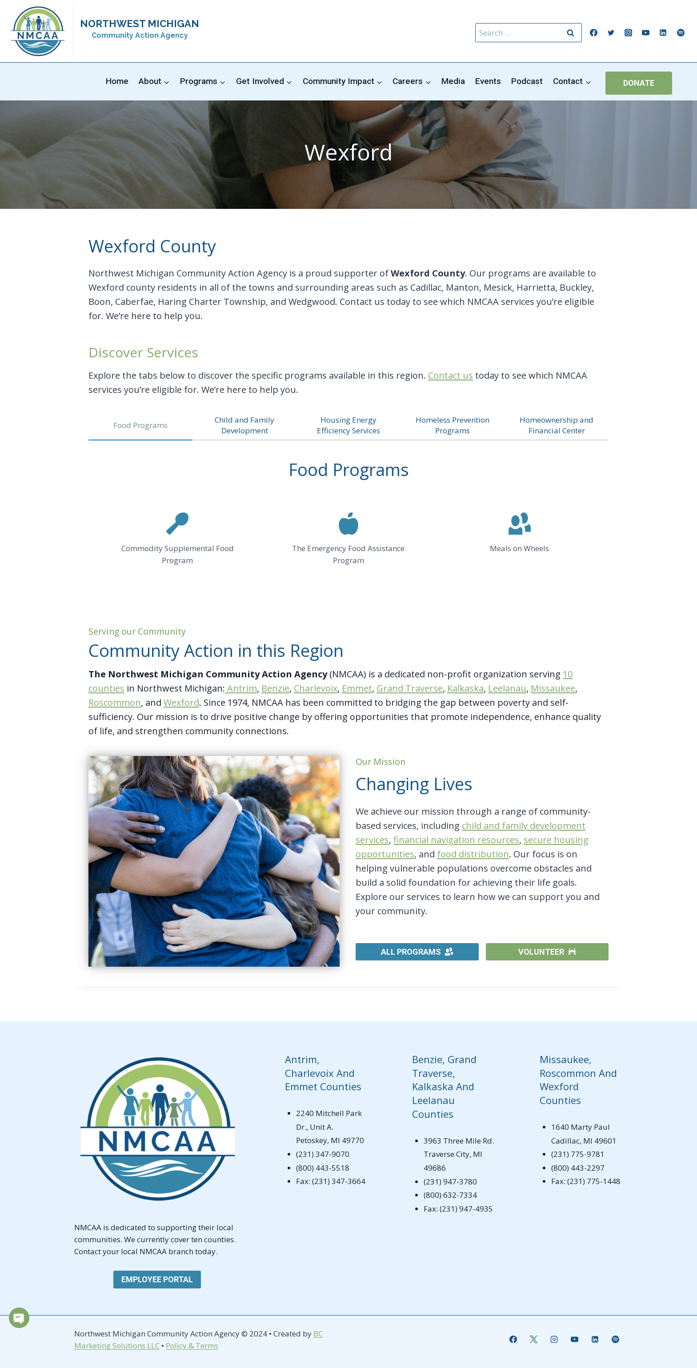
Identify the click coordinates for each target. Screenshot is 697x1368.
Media (453, 81)
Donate (638, 83)
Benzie (275, 688)
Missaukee (553, 688)
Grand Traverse (410, 688)
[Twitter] (611, 32)
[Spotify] (680, 32)
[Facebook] (593, 32)
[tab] (140, 426)
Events (488, 81)
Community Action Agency (140, 35)
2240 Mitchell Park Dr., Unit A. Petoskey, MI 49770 (330, 1126)
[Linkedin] (663, 32)
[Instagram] (628, 32)
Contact (88, 1251)
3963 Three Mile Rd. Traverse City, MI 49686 (459, 1154)
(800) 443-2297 (578, 1168)
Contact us (450, 375)
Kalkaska (465, 688)
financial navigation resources (456, 840)
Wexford (181, 702)
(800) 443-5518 (322, 1168)
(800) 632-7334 (450, 1195)
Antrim (241, 688)
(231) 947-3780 (450, 1181)
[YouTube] (645, 32)
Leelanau (507, 688)
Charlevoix (315, 688)
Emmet (357, 688)
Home (117, 81)
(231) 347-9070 (322, 1154)
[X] (533, 1339)
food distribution (473, 854)
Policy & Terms (192, 1345)
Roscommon (114, 702)
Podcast (527, 81)
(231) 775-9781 (578, 1154)
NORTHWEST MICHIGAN (139, 23)
